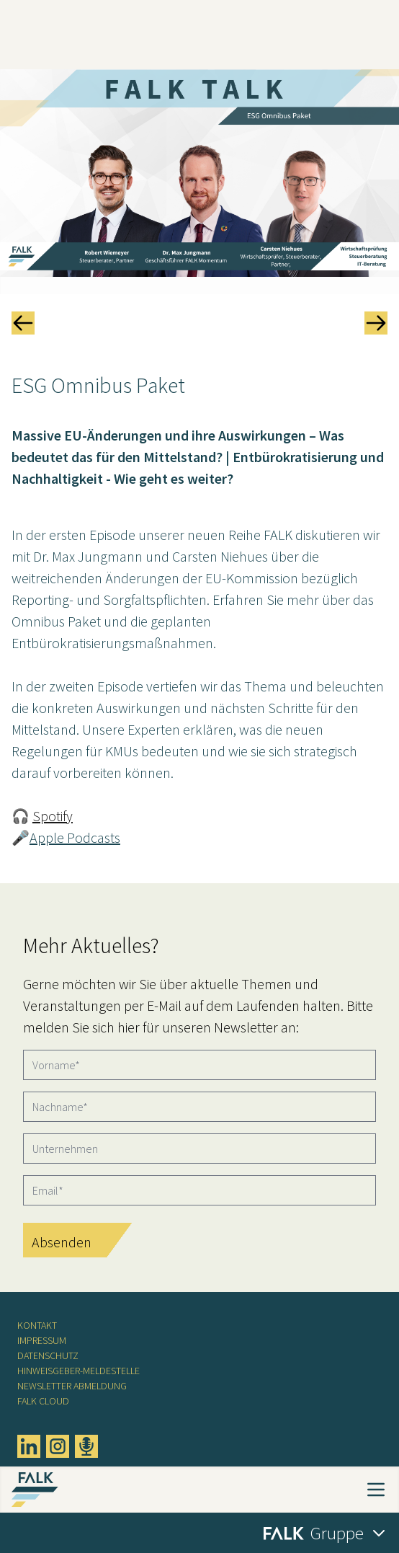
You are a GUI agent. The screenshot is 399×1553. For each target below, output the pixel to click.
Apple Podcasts (75, 837)
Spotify (52, 816)
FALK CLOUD (43, 1400)
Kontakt (37, 1325)
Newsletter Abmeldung (72, 1385)
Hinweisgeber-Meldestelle (78, 1370)
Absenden (61, 1242)
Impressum (41, 1340)
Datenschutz (48, 1355)
